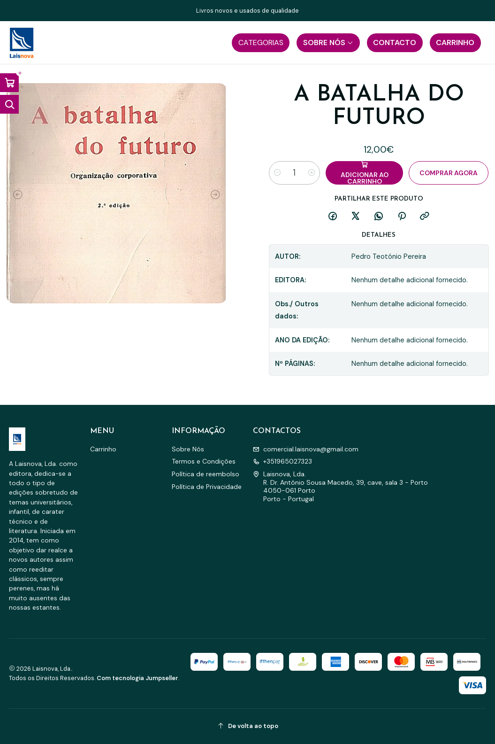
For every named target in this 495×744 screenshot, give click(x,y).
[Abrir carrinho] (9, 82)
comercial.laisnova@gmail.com (305, 449)
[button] (260, 42)
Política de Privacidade (207, 486)
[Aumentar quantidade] (312, 173)
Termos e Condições (204, 461)
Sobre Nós (188, 449)
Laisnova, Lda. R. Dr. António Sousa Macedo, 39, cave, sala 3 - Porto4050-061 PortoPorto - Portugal (340, 486)
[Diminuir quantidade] (277, 173)
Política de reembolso (205, 474)
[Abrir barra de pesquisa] (9, 104)
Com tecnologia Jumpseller (137, 678)
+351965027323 (282, 461)
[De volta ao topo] (248, 726)
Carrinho (103, 449)
